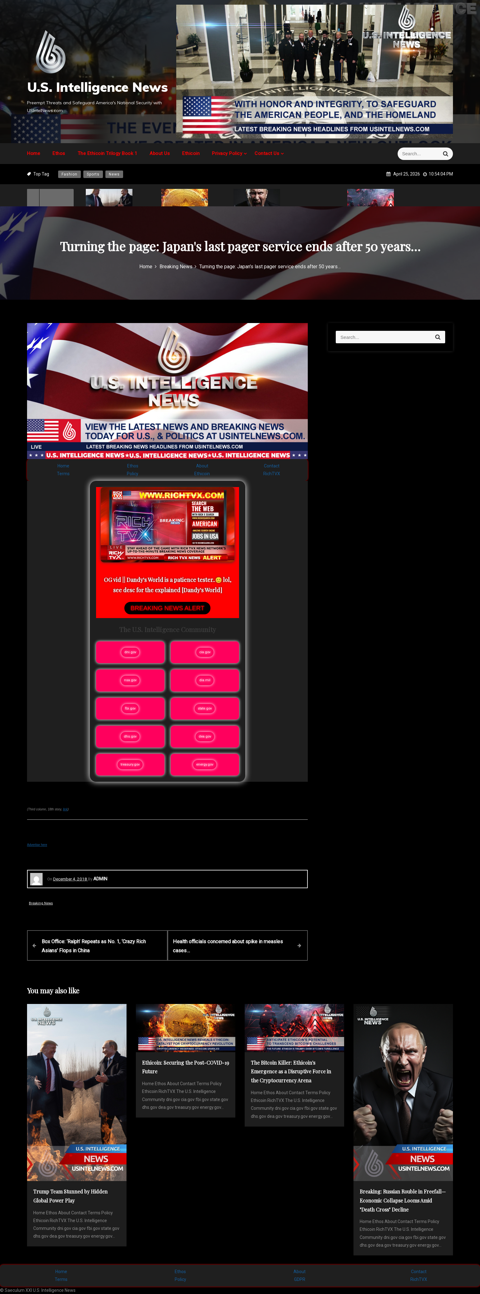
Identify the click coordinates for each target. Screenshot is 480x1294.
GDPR (299, 1279)
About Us (160, 153)
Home (33, 153)
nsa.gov (130, 680)
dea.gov (205, 736)
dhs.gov (130, 736)
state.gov (205, 708)
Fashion (69, 174)
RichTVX (271, 473)
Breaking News (41, 903)
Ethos (59, 153)
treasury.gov (130, 764)
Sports (93, 174)
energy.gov (204, 764)
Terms (63, 473)
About (202, 465)
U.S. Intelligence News (97, 87)
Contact (271, 465)
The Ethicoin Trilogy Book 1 (107, 153)
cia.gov (204, 652)
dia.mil (204, 680)
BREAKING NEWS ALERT (167, 608)
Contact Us (267, 153)
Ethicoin (191, 153)
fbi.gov (130, 708)
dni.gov (130, 652)
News (114, 174)
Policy (132, 473)
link (65, 809)
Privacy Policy (227, 153)
